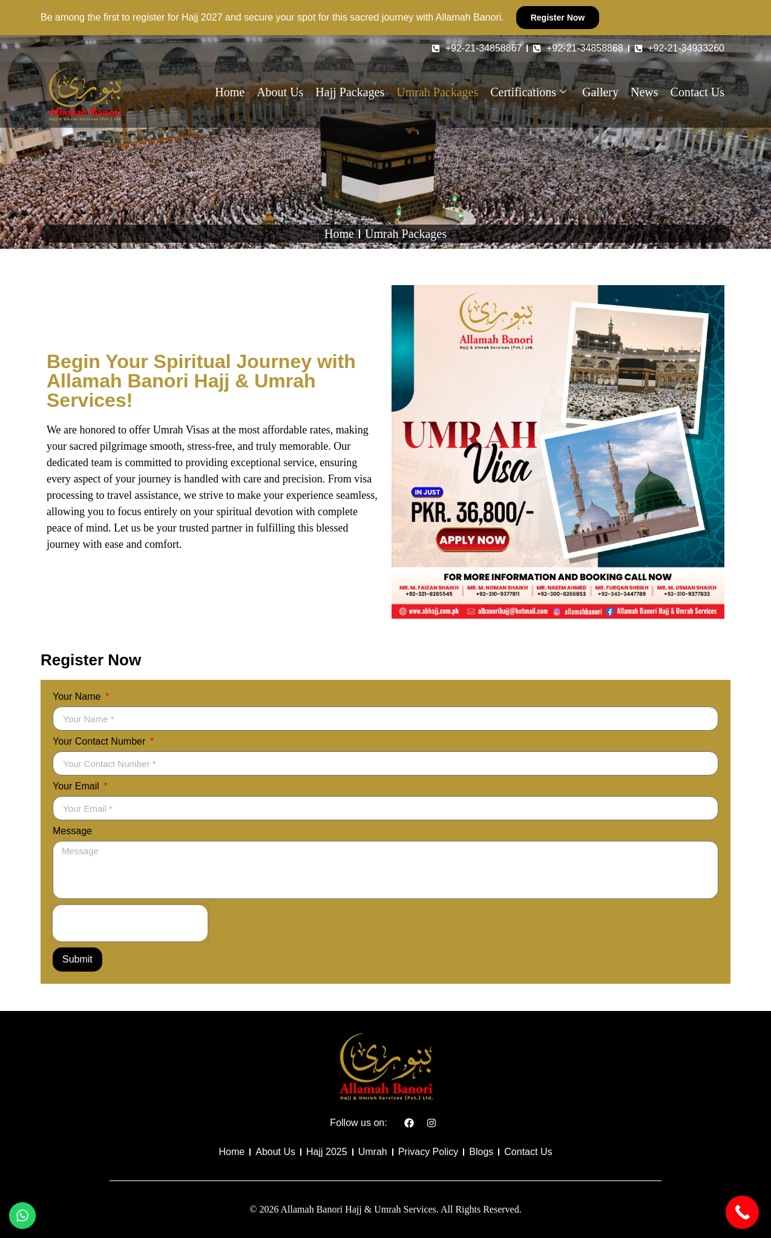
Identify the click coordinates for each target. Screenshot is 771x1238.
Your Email (77, 786)
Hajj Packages (349, 92)
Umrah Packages (437, 92)
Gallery (600, 92)
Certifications (528, 92)
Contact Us (697, 92)
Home (229, 92)
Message (72, 831)
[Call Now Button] (742, 1212)
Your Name (78, 697)
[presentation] (130, 923)
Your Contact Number (100, 741)
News (644, 92)
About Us (280, 92)
